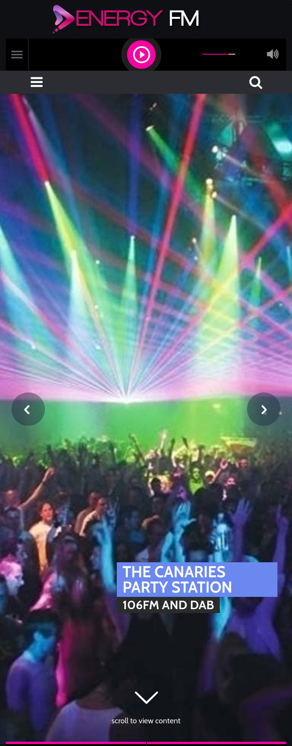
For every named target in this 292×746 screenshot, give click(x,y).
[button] (141, 54)
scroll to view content (146, 720)
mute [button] (273, 54)
